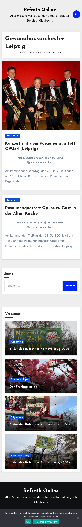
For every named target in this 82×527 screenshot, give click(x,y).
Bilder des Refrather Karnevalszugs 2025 (39, 424)
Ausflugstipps (19, 379)
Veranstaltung (20, 455)
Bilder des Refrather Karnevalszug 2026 (39, 349)
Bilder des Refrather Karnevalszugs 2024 (39, 462)
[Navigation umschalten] (4, 14)
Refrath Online (40, 10)
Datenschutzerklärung (46, 522)
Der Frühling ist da (23, 386)
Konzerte (12, 135)
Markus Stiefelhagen (30, 157)
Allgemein (17, 341)
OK (28, 522)
